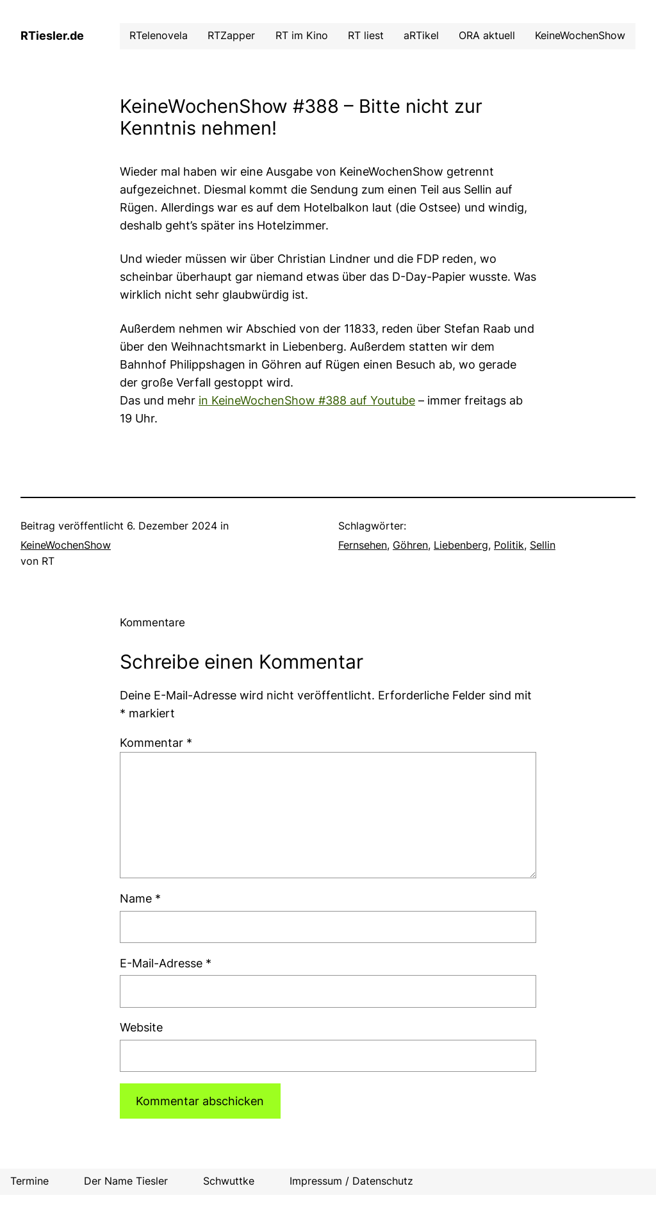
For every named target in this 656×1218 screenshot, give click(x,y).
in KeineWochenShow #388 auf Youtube (307, 400)
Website (141, 1027)
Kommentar (156, 742)
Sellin (542, 545)
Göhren (410, 545)
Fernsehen (362, 545)
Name (140, 898)
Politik (509, 545)
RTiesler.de (52, 35)
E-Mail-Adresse (165, 963)
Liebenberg (461, 545)
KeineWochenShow (65, 545)
